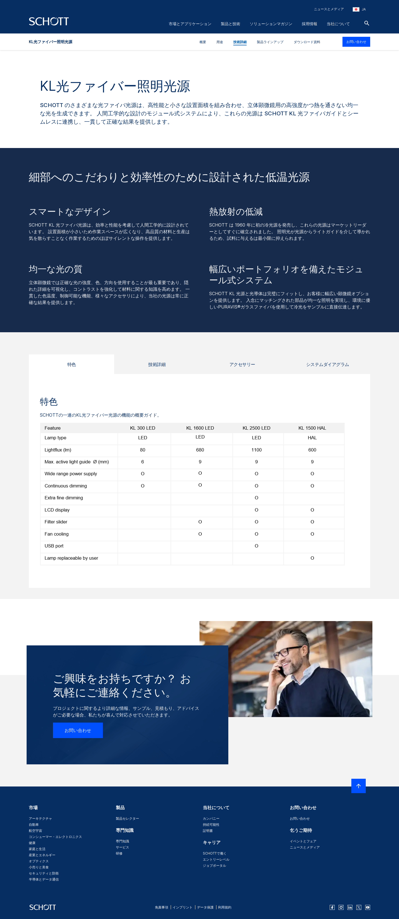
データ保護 (205, 907)
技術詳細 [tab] (156, 364)
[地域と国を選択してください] (359, 9)
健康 (32, 843)
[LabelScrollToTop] (358, 786)
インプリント (183, 907)
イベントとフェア (303, 841)
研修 (119, 853)
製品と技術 (230, 23)
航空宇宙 (35, 831)
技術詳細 (240, 42)
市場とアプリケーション (190, 23)
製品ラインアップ (270, 42)
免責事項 (161, 907)
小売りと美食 (39, 867)
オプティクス (39, 861)
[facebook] (332, 907)
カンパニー (211, 818)
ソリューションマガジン (271, 23)
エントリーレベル (216, 859)
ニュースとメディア (329, 9)
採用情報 (309, 23)
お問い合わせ (356, 42)
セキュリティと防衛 (44, 873)
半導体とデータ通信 (44, 879)
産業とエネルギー (42, 855)
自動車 (34, 824)
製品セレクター (127, 818)
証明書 (208, 831)
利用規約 (224, 907)
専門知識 (122, 841)
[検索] (367, 23)
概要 (203, 42)
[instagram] (341, 907)
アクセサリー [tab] (242, 364)
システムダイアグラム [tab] (327, 364)
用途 (219, 42)
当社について (338, 23)
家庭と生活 (37, 849)
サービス (122, 847)
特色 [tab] (71, 364)
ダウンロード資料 (307, 42)
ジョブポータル (214, 865)
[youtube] (367, 907)
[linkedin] (349, 907)
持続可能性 (211, 824)
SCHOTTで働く (215, 853)
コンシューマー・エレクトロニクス (55, 837)
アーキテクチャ (40, 818)
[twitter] (358, 907)
